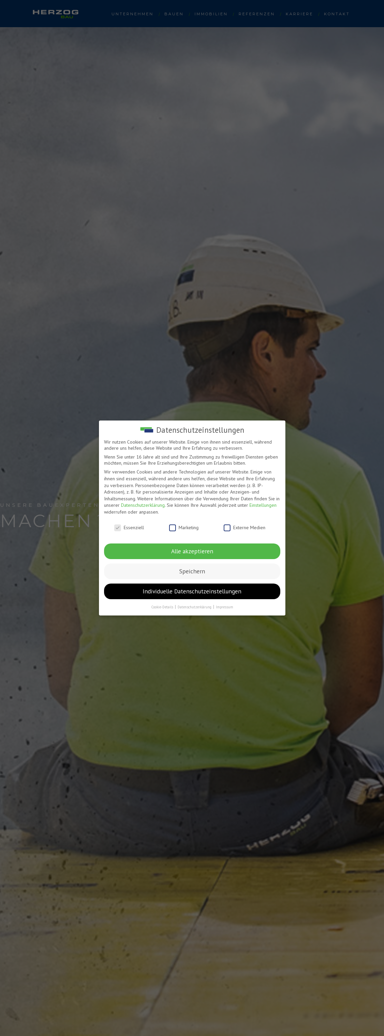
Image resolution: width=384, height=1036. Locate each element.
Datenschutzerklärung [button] (195, 607)
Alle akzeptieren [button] (192, 551)
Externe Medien (244, 527)
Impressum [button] (224, 607)
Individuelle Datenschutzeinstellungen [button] (192, 591)
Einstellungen (263, 505)
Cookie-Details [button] (162, 607)
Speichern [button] (192, 571)
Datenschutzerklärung (143, 505)
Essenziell (129, 527)
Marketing (184, 527)
